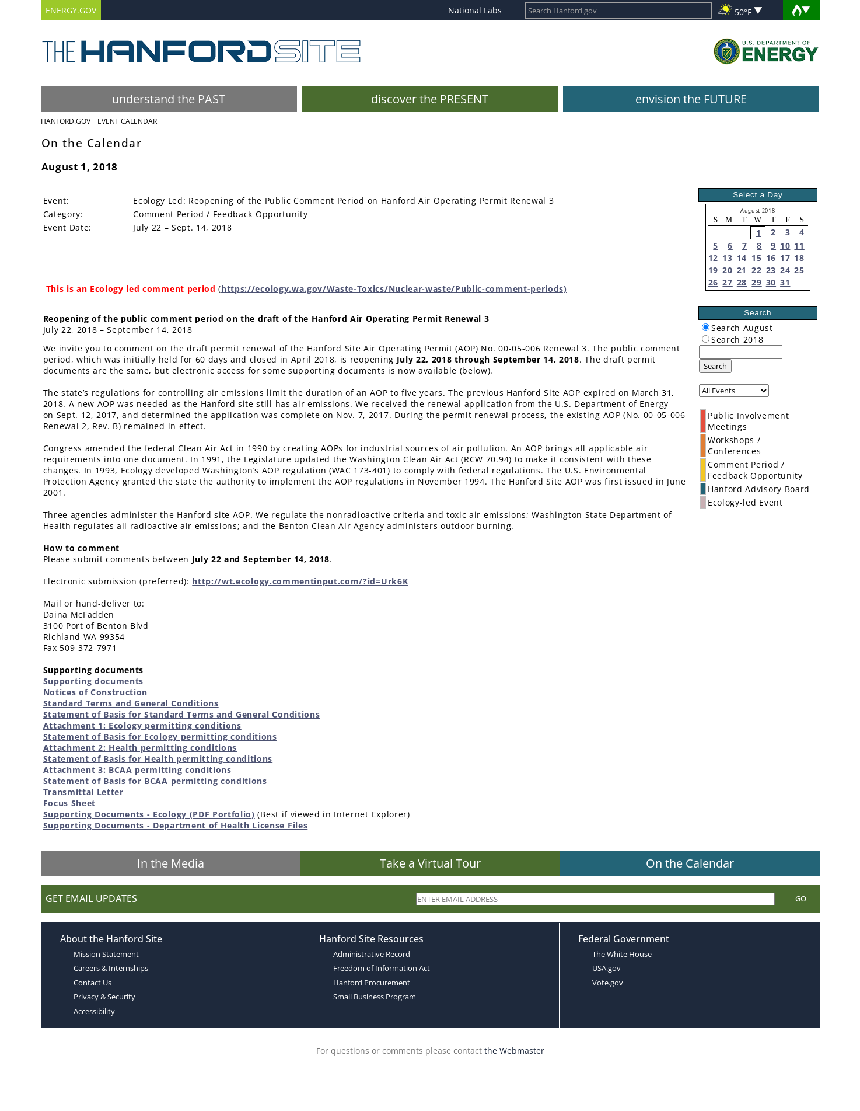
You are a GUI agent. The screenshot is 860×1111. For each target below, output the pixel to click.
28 (742, 282)
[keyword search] (740, 352)
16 (771, 257)
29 (756, 282)
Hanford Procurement (371, 982)
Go (800, 898)
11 (799, 245)
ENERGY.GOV (71, 10)
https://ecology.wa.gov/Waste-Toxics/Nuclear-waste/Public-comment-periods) (394, 288)
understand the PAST (168, 99)
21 (742, 270)
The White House (622, 954)
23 (771, 270)
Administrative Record (371, 954)
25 (799, 270)
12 (713, 257)
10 (785, 245)
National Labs (475, 10)
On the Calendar (690, 863)
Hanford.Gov (65, 121)
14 (742, 257)
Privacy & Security (104, 996)
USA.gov (606, 968)
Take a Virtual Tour (430, 863)
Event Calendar (127, 121)
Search (715, 366)
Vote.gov (607, 982)
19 (713, 270)
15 (756, 257)
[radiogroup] (705, 327)
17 (785, 257)
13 (727, 257)
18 (799, 257)
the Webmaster (514, 1050)
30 (771, 282)
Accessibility (94, 1011)
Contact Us (92, 982)
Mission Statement (106, 954)
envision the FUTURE (691, 99)
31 (785, 282)
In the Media (170, 863)
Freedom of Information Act (381, 968)
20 (727, 270)
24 (785, 270)
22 (756, 270)
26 (713, 282)
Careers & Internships (111, 968)
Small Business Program (374, 996)
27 (727, 282)
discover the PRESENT (429, 99)
